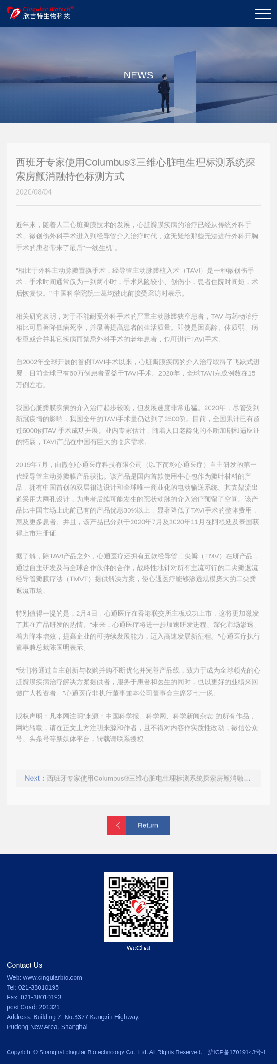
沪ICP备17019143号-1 (237, 1052)
